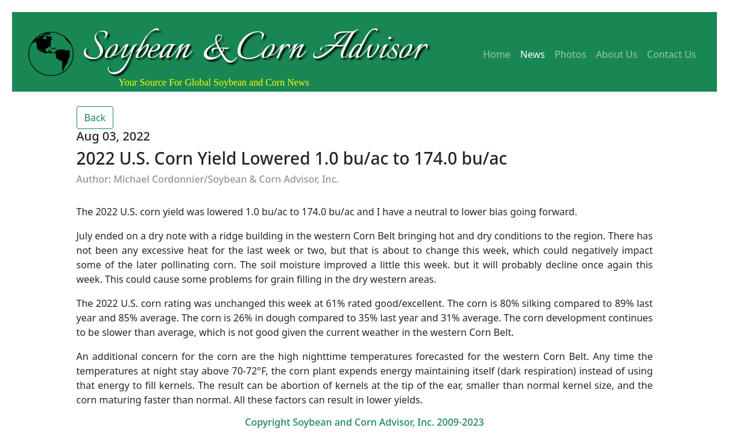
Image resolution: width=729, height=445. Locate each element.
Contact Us (671, 54)
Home (497, 54)
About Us (616, 54)
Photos (570, 54)
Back (95, 117)
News (532, 54)
